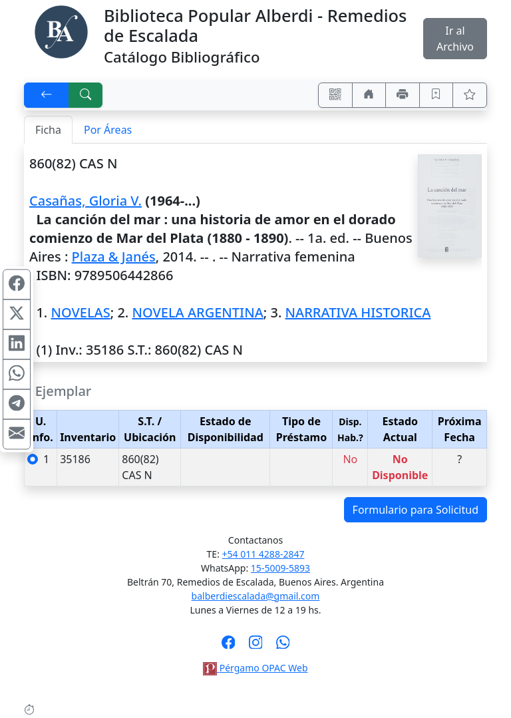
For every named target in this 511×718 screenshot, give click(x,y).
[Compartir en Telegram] (17, 404)
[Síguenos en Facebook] (228, 646)
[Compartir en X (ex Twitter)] (17, 314)
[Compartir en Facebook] (17, 284)
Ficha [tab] (48, 129)
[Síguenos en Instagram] (255, 646)
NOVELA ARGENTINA (197, 312)
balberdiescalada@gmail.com (256, 596)
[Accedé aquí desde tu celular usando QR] (335, 95)
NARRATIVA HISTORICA (358, 312)
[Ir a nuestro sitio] (369, 95)
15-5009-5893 (280, 568)
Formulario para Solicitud (415, 509)
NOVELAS (80, 312)
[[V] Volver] (46, 95)
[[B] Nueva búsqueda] (86, 95)
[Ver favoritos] (469, 95)
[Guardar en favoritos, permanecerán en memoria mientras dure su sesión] (436, 95)
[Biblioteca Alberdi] (61, 30)
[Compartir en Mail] (17, 434)
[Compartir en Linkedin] (17, 344)
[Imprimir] (402, 95)
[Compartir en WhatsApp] (17, 374)
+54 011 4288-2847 (263, 554)
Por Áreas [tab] (108, 129)
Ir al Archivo (455, 38)
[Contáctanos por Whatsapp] (283, 646)
